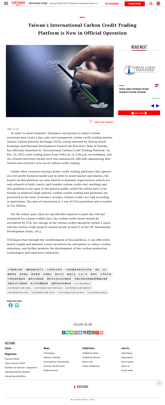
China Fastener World (15, 363)
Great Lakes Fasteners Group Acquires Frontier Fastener (134, 90)
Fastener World (12, 358)
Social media (127, 370)
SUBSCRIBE (135, 4)
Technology (49, 353)
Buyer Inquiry (127, 361)
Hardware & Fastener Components (21, 367)
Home (8, 348)
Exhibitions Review (91, 357)
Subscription (127, 357)
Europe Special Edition (15, 376)
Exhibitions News (90, 353)
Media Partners (51, 370)
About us (125, 366)
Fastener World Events (54, 366)
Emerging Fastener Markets (17, 371)
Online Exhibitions (91, 366)
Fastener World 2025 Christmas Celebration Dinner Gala (75, 3)
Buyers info (87, 361)
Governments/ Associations (56, 361)
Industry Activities (52, 357)
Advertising (126, 353)
